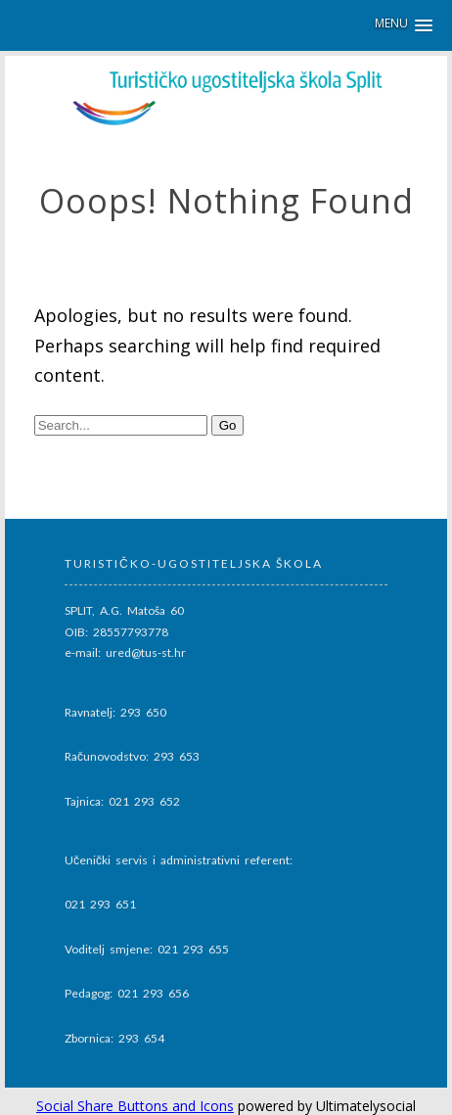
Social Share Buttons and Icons (135, 1105)
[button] (403, 25)
